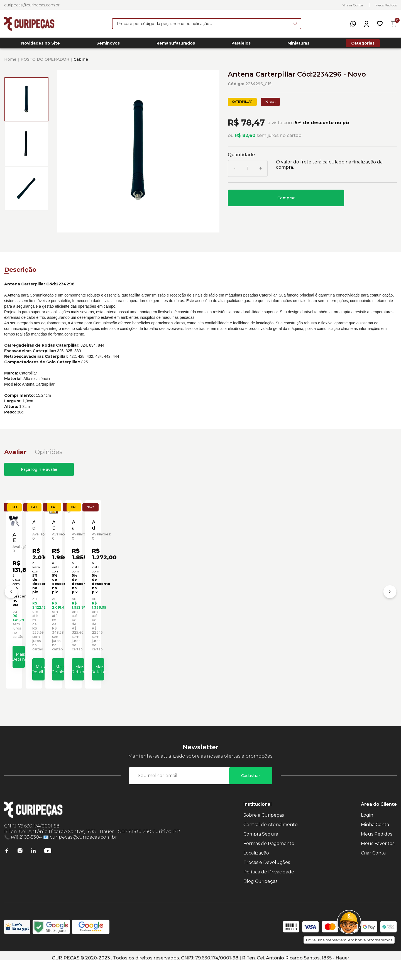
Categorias (363, 44)
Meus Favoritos (377, 838)
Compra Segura (260, 829)
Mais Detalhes (57, 660)
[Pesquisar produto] (295, 23)
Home (10, 62)
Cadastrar (250, 770)
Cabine (81, 62)
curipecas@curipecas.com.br (32, 5)
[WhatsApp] (353, 23)
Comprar (286, 201)
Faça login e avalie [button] (39, 472)
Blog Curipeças (260, 876)
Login (367, 810)
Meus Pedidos (386, 5)
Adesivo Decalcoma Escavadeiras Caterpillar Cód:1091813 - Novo (240, 607)
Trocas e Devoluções (266, 857)
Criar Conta (373, 848)
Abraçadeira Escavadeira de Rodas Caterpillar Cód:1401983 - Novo (52, 608)
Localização (256, 848)
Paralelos (241, 44)
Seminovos (108, 44)
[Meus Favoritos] (380, 23)
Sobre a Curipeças (263, 810)
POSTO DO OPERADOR (45, 62)
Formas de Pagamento (268, 838)
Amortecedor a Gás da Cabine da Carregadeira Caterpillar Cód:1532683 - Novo (347, 607)
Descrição (20, 272)
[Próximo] (390, 592)
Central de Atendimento (270, 819)
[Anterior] (11, 592)
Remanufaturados (176, 44)
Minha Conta (352, 5)
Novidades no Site (40, 44)
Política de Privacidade (268, 867)
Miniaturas (298, 44)
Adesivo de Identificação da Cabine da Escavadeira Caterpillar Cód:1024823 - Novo (151, 607)
